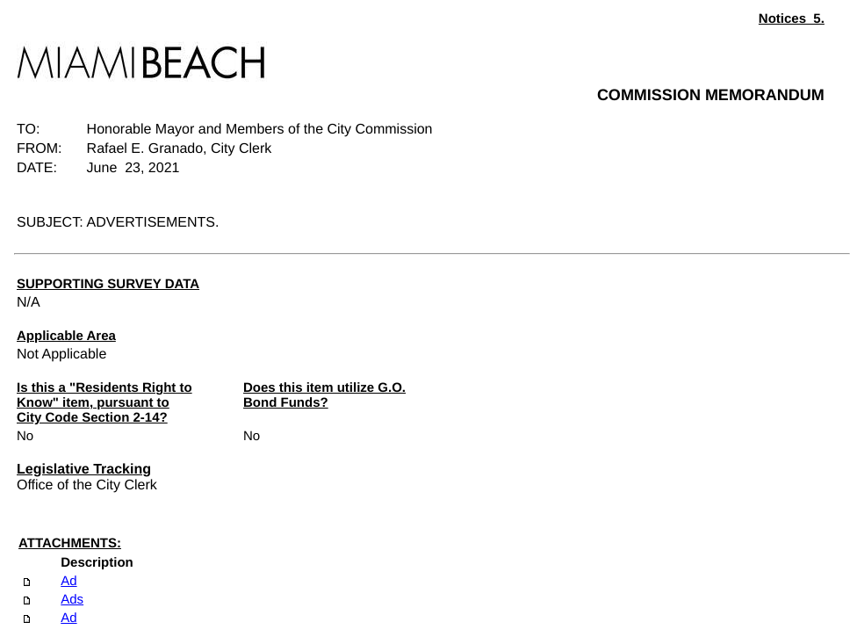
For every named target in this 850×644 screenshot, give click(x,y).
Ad (68, 581)
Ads (72, 599)
